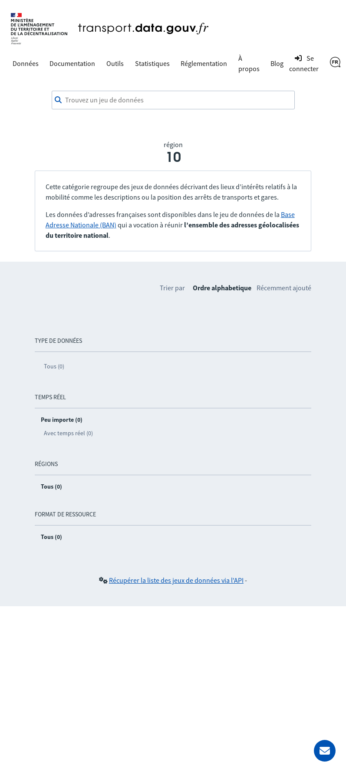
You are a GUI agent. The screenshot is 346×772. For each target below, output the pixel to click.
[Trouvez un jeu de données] (173, 100)
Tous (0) (54, 366)
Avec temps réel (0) (68, 433)
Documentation (72, 63)
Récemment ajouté (284, 287)
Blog (276, 63)
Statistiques (152, 63)
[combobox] (173, 100)
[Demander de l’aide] (325, 751)
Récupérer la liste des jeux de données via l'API (176, 580)
